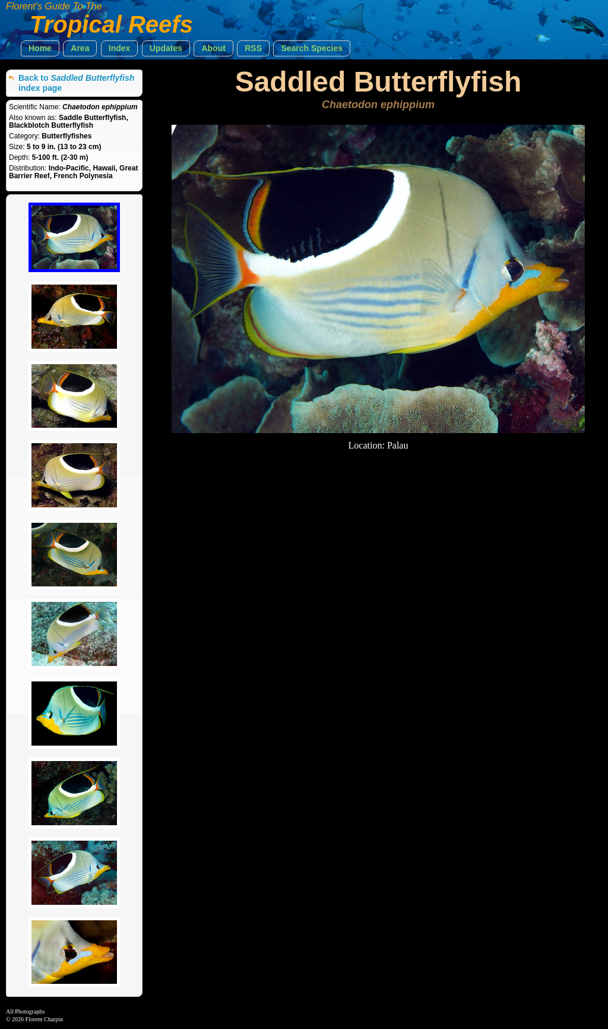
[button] (40, 48)
